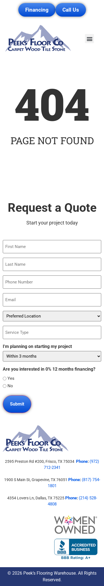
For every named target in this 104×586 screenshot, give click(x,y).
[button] (89, 38)
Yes (10, 378)
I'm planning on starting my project (37, 346)
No (10, 386)
